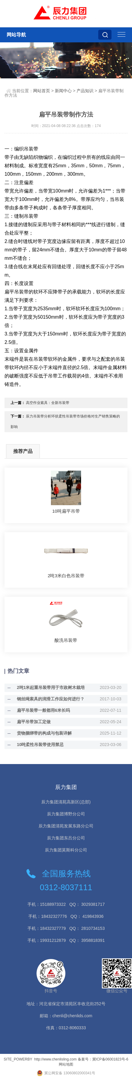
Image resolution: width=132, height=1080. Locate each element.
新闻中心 (63, 90)
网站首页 (41, 90)
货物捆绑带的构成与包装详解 (44, 733)
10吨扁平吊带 (66, 511)
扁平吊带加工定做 (34, 721)
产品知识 (85, 90)
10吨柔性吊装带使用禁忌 (40, 744)
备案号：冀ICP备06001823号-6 (103, 1059)
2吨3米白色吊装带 (66, 575)
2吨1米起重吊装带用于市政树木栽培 (51, 687)
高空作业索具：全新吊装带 (47, 403)
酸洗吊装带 (66, 640)
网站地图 (66, 1064)
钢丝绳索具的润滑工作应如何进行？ (50, 698)
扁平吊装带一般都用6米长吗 (43, 710)
